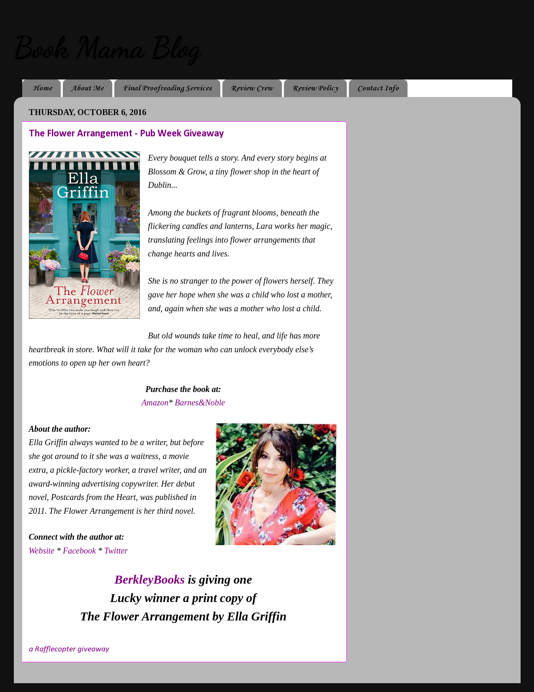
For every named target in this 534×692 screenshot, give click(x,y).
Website (43, 550)
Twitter (116, 550)
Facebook (79, 550)
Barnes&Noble (200, 402)
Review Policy (315, 88)
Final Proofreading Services (167, 88)
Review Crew (252, 88)
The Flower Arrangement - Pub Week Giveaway (126, 134)
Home (42, 88)
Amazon (155, 402)
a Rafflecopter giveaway (69, 649)
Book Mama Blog (107, 47)
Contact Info (378, 88)
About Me (87, 88)
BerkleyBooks (149, 579)
